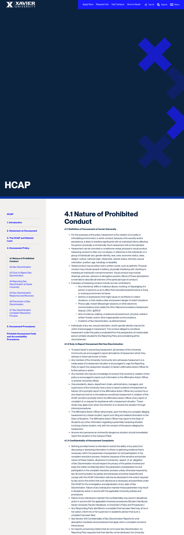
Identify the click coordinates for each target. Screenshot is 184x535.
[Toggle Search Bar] (162, 4)
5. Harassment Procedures (21, 326)
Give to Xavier (134, 4)
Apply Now (88, 4)
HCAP (17, 184)
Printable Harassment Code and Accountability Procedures (21, 336)
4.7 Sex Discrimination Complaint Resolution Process (20, 313)
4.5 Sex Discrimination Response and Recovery (21, 294)
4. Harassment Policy (18, 248)
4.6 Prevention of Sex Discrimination (19, 303)
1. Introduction (14, 222)
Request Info (102, 4)
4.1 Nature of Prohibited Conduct (21, 260)
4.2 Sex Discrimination (20, 267)
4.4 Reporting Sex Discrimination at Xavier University (20, 284)
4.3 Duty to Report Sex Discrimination (20, 274)
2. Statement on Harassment (22, 230)
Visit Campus (117, 4)
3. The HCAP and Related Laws (20, 239)
